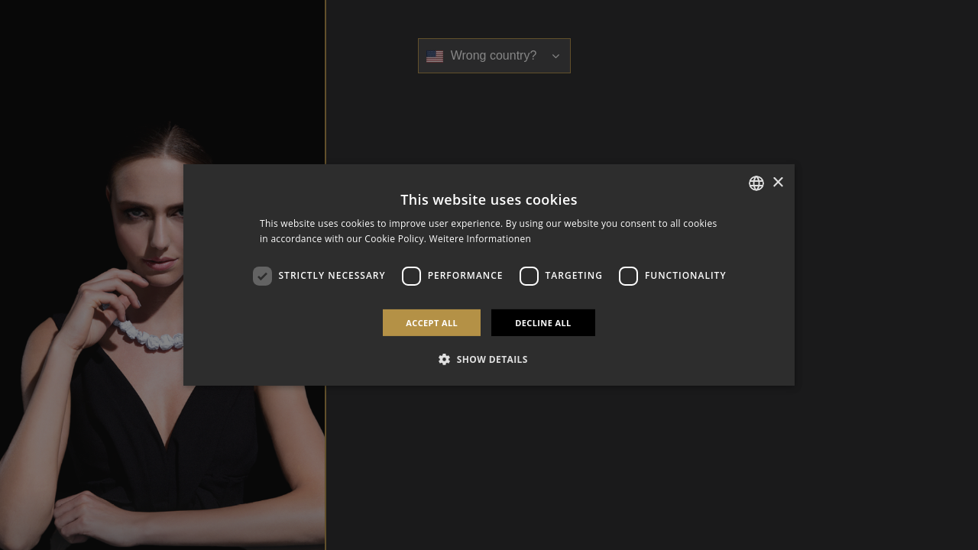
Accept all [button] (432, 322)
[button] (489, 359)
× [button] (777, 182)
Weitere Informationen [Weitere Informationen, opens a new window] (480, 238)
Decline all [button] (543, 322)
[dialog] (489, 275)
